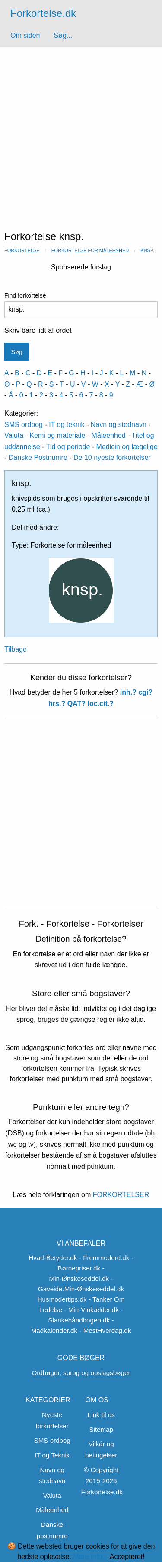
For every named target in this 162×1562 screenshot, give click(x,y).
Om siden (25, 35)
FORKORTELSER (120, 1194)
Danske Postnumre (38, 457)
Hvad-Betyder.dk (53, 1257)
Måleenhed (109, 435)
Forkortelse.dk (43, 13)
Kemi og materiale (57, 435)
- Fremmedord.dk (104, 1257)
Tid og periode (68, 446)
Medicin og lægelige (127, 446)
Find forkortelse (81, 305)
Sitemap (101, 1429)
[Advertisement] (81, 133)
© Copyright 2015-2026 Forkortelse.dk (102, 1481)
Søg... (63, 35)
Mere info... (90, 1556)
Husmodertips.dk (62, 1299)
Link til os (101, 1414)
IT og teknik (66, 424)
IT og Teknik (52, 1455)
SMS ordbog (23, 424)
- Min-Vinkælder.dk (91, 1309)
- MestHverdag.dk (105, 1330)
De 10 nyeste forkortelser (112, 457)
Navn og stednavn (118, 424)
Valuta (13, 435)
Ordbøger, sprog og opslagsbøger (81, 1372)
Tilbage (15, 649)
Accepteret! (127, 1556)
